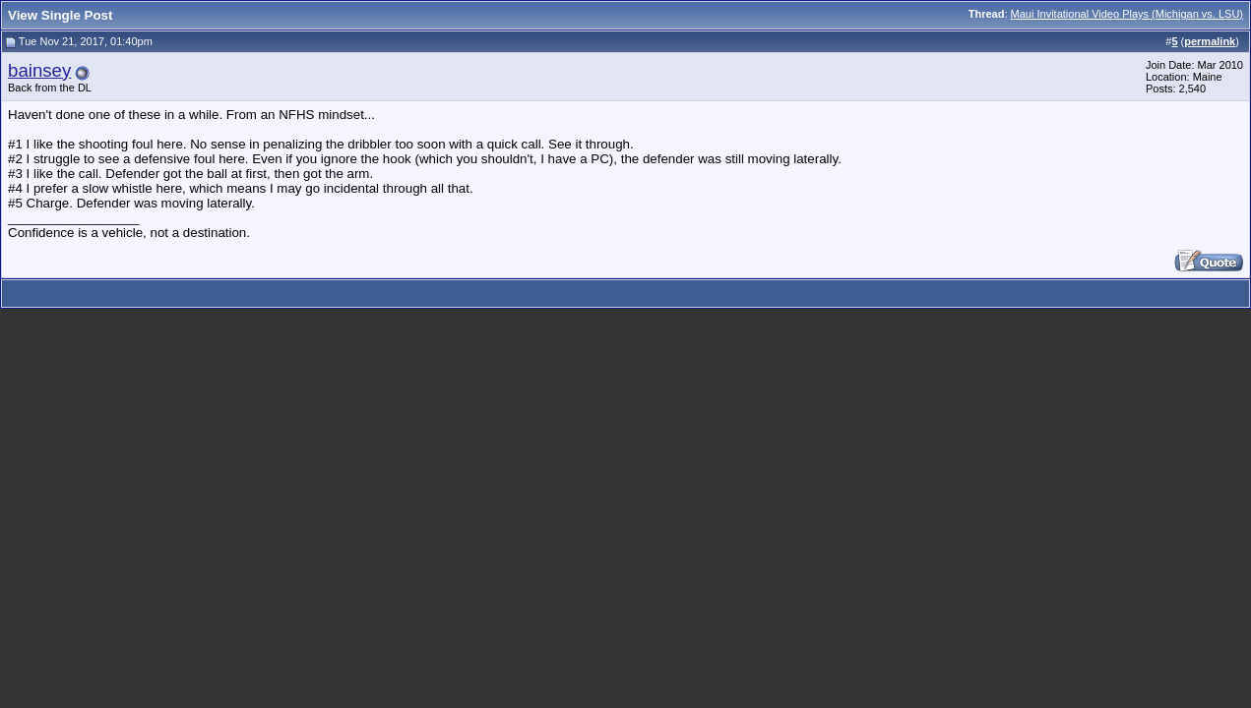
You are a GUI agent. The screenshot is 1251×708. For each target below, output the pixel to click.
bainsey (39, 70)
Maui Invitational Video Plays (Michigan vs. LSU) (1127, 14)
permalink (1209, 41)
